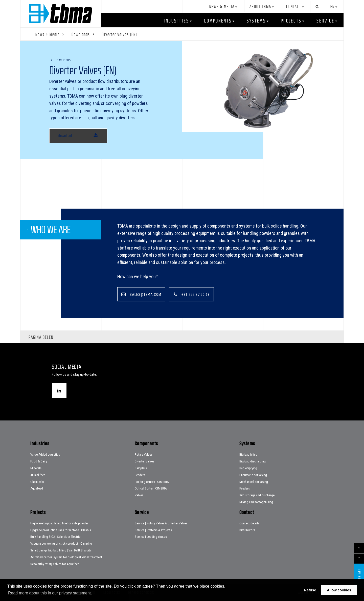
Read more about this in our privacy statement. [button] (50, 593)
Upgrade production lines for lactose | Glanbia (60, 530)
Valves (139, 495)
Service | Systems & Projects (153, 530)
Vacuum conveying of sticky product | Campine (61, 543)
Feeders (140, 475)
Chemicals (37, 482)
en (332, 7)
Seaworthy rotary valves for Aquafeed (54, 564)
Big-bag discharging (252, 461)
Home (61, 13)
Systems (256, 20)
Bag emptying (248, 468)
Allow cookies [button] (339, 590)
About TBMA (260, 7)
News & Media (222, 7)
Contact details (249, 523)
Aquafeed (36, 488)
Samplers (141, 468)
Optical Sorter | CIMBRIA (151, 488)
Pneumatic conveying (253, 475)
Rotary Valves (143, 454)
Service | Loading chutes (151, 537)
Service (325, 20)
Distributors (247, 530)
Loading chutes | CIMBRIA (152, 482)
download (65, 136)
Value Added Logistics (45, 454)
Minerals (35, 468)
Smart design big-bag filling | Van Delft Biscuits (61, 550)
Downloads (63, 60)
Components (218, 20)
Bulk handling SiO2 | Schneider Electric (55, 537)
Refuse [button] (310, 590)
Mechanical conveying (253, 482)
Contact (293, 7)
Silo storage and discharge (257, 495)
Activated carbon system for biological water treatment (66, 557)
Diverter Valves (144, 461)
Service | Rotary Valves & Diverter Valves (161, 523)
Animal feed (38, 475)
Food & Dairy (38, 461)
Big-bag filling (248, 454)
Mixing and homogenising (256, 502)
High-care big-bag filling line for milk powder (59, 523)
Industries (176, 20)
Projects (291, 20)
